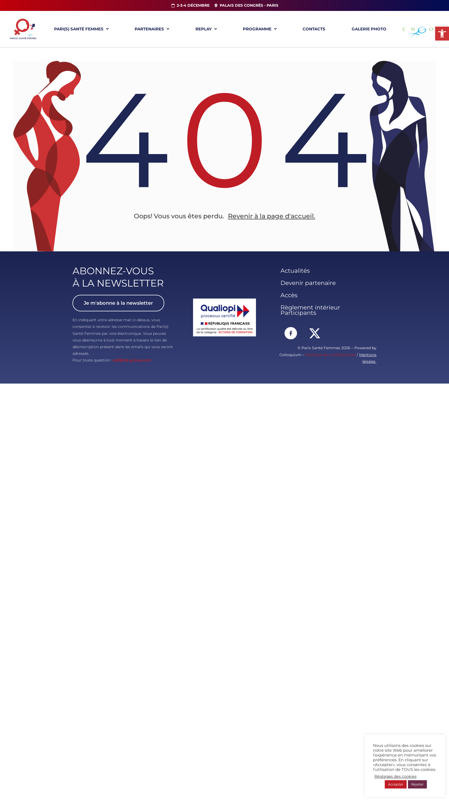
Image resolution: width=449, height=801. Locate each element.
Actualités (295, 270)
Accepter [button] (395, 784)
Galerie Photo (369, 28)
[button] (442, 34)
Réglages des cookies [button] (395, 776)
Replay (206, 29)
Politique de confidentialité (330, 354)
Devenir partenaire (308, 283)
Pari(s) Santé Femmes (81, 29)
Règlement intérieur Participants (310, 310)
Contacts (314, 28)
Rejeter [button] (417, 784)
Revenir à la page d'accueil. (271, 216)
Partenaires (152, 29)
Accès (289, 295)
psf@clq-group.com (132, 360)
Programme (259, 29)
